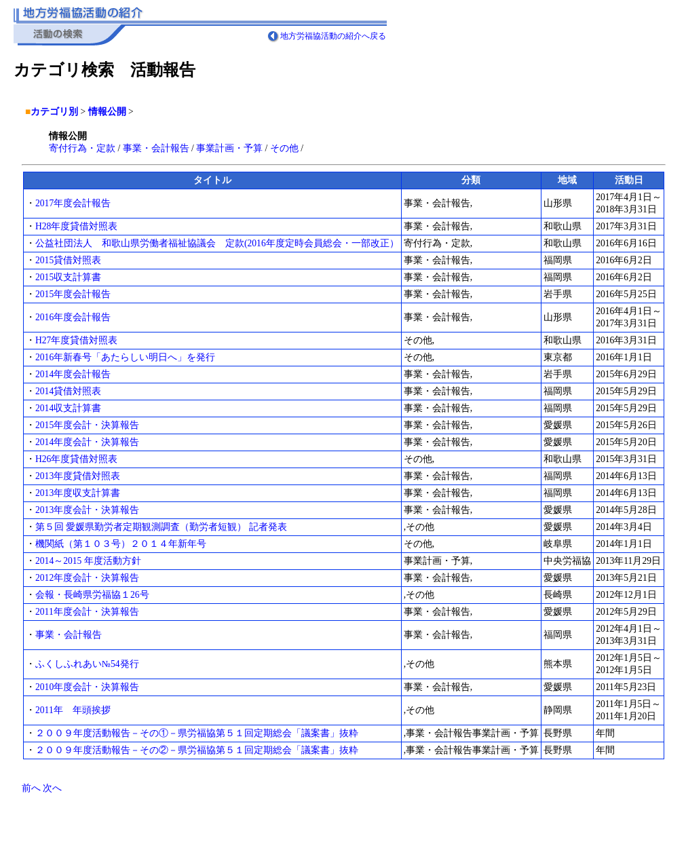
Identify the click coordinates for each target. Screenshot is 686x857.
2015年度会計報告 (73, 294)
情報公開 (107, 112)
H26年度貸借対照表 (76, 459)
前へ (31, 788)
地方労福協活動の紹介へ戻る (333, 36)
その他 (284, 148)
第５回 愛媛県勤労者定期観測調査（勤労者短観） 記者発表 (161, 527)
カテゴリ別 (54, 112)
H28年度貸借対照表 (76, 226)
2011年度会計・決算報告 (87, 612)
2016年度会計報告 (73, 317)
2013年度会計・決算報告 (87, 510)
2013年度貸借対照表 (77, 476)
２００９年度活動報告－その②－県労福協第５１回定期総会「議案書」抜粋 (196, 750)
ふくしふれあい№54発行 (87, 664)
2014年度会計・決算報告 (87, 442)
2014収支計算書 (68, 408)
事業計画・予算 (229, 148)
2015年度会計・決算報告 (87, 425)
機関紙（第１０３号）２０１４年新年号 (120, 544)
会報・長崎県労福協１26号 (92, 595)
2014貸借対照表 (68, 391)
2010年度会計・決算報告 (87, 687)
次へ (52, 788)
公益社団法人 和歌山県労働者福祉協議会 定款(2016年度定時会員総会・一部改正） (217, 243)
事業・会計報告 (156, 148)
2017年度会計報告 (73, 203)
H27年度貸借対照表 (76, 340)
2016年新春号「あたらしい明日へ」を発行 (125, 357)
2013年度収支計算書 (77, 493)
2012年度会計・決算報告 (87, 578)
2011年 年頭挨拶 (73, 710)
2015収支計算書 (68, 277)
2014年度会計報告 (73, 374)
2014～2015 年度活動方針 (88, 561)
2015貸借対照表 (68, 260)
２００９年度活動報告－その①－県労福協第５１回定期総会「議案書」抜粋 (196, 733)
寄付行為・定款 (82, 148)
